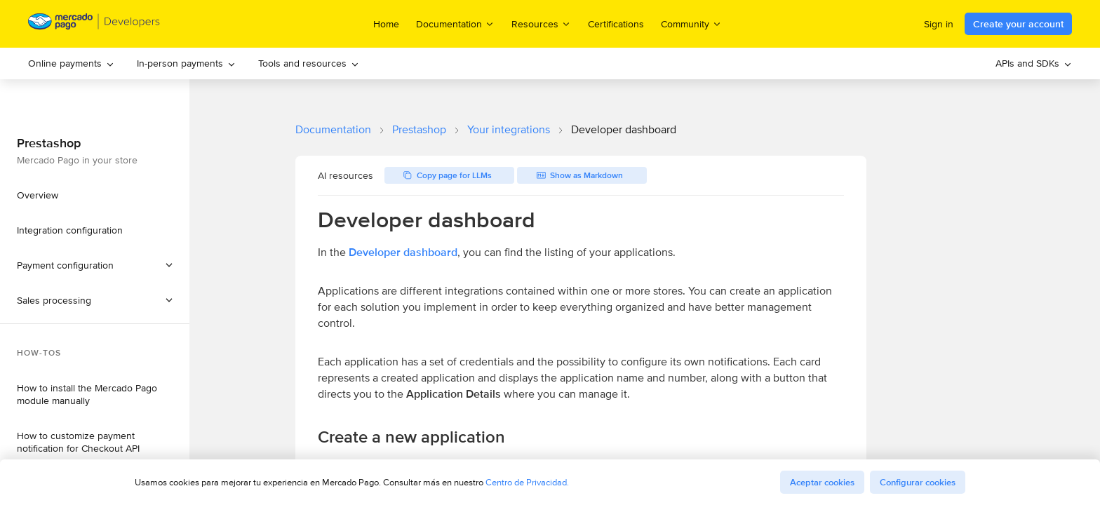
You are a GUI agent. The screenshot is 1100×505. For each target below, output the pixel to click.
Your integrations (508, 129)
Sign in (938, 24)
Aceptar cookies (822, 482)
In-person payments (186, 63)
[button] (94, 300)
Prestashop (419, 129)
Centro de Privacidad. (527, 482)
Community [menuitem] (691, 23)
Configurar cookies (917, 482)
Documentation (333, 129)
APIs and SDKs (1033, 63)
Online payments (71, 63)
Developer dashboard (403, 252)
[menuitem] (71, 63)
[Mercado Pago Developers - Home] (94, 24)
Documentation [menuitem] (455, 23)
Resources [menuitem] (541, 23)
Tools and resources (308, 63)
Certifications (616, 24)
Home (386, 24)
